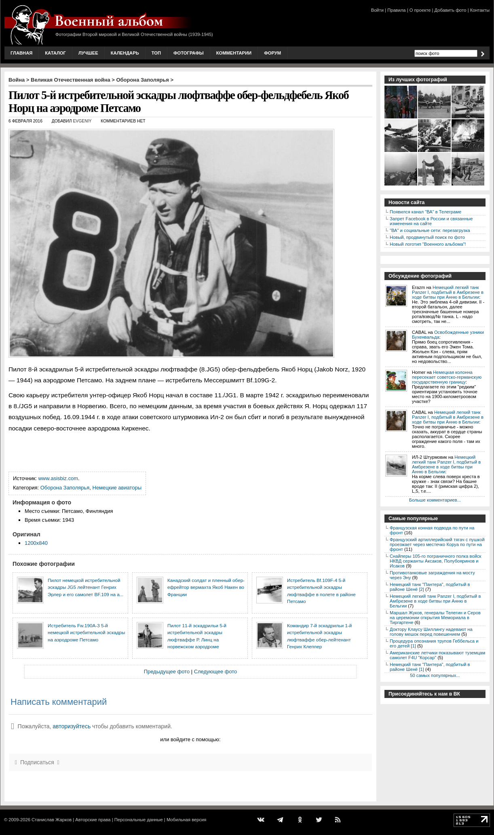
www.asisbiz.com (58, 478)
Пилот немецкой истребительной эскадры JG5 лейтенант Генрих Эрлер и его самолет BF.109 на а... (85, 587)
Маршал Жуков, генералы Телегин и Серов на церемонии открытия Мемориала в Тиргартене (435, 617)
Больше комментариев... (435, 500)
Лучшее (88, 53)
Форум (272, 53)
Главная (21, 53)
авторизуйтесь (72, 726)
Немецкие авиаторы (117, 488)
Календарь (125, 53)
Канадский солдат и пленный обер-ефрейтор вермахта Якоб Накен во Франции (206, 587)
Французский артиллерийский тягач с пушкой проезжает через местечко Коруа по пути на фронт (437, 544)
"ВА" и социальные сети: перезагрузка (430, 230)
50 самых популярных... (435, 675)
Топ (156, 53)
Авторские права (92, 819)
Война (16, 80)
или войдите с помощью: (190, 739)
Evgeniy (82, 121)
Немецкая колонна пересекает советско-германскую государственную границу (446, 377)
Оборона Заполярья (142, 80)
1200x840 (36, 543)
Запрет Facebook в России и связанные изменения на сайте (431, 221)
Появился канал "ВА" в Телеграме (425, 211)
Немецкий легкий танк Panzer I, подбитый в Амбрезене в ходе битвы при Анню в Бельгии (447, 292)
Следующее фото (215, 671)
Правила (396, 10)
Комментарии (233, 53)
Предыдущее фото (167, 671)
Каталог (55, 53)
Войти (377, 10)
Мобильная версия (186, 819)
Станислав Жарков (52, 819)
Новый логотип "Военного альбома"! (428, 244)
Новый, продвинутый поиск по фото (427, 237)
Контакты (480, 10)
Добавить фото (451, 10)
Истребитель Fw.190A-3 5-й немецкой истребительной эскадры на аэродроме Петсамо (86, 632)
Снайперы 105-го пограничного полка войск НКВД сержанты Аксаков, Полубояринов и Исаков (435, 561)
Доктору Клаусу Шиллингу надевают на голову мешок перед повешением (431, 632)
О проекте (420, 10)
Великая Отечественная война (70, 80)
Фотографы (188, 53)
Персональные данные (138, 819)
